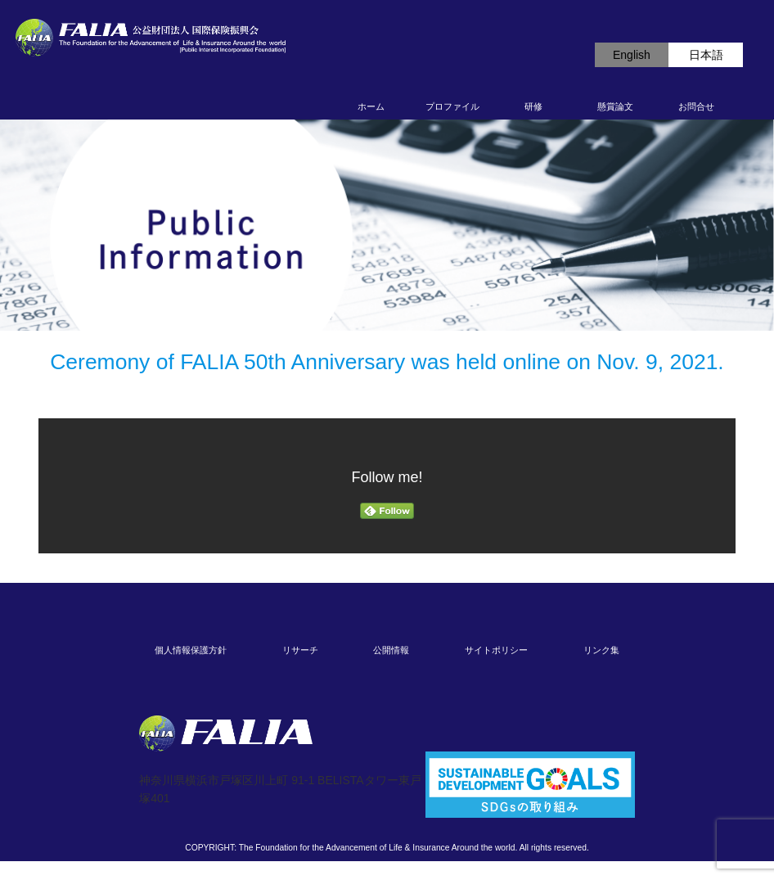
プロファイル (452, 106)
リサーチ (300, 650)
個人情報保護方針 (191, 650)
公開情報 (391, 650)
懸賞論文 (615, 106)
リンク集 (601, 650)
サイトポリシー (496, 650)
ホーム (371, 106)
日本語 (706, 54)
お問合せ (696, 106)
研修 (533, 106)
